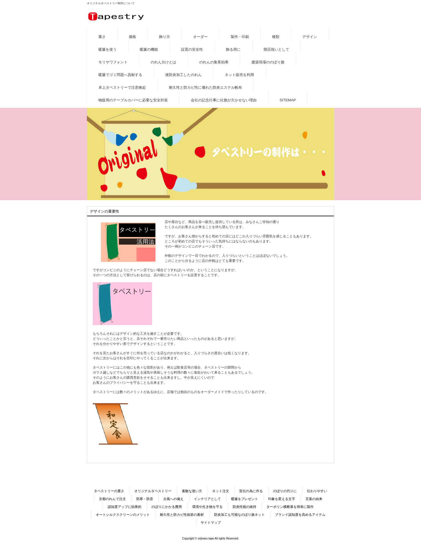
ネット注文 (220, 491)
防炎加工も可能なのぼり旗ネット (239, 515)
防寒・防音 (144, 499)
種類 (275, 37)
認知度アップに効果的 (124, 507)
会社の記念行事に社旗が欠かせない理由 (224, 100)
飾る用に (233, 49)
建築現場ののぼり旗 (268, 62)
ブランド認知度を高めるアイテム (300, 515)
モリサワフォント (113, 62)
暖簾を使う (107, 49)
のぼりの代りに (285, 491)
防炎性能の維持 (244, 507)
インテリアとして (207, 499)
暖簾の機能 (149, 49)
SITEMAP (288, 100)
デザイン (309, 37)
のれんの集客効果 (213, 62)
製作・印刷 (240, 37)
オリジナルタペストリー (152, 491)
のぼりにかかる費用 (166, 507)
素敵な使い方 (192, 491)
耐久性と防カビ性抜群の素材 (182, 515)
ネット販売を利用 (239, 75)
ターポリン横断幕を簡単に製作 (290, 507)
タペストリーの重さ (109, 491)
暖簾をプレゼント (244, 499)
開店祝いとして (276, 49)
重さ (102, 37)
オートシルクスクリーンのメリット (123, 515)
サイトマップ (211, 523)
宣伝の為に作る (251, 491)
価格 (132, 37)
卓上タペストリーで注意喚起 (122, 87)
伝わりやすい (317, 491)
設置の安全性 (192, 49)
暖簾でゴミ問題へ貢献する (120, 75)
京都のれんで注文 (112, 499)
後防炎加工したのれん (183, 75)
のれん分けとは (163, 62)
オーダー (200, 37)
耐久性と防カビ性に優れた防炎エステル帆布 (205, 87)
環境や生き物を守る (207, 507)
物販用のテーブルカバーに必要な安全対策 (133, 100)
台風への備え (173, 499)
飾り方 (164, 37)
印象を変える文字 (281, 499)
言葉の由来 (313, 499)
